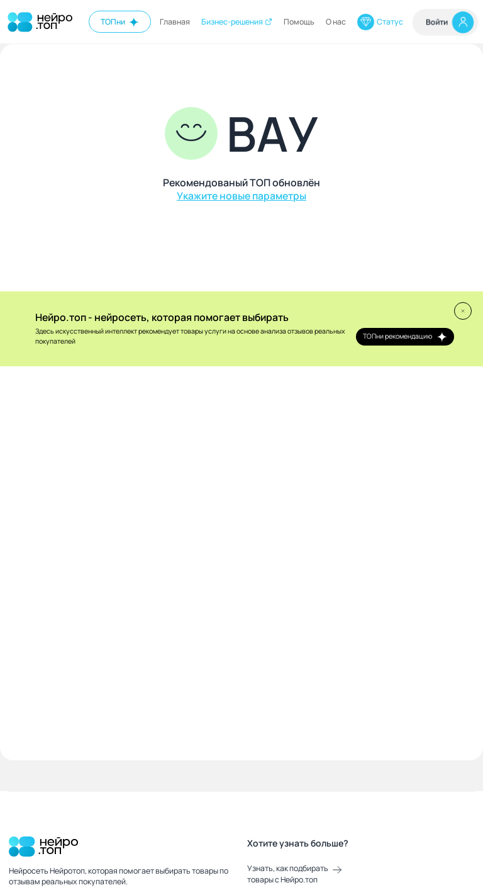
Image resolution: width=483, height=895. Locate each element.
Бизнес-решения (237, 21)
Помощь (299, 21)
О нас (336, 21)
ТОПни (120, 22)
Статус (380, 22)
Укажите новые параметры (241, 196)
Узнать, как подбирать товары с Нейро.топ (294, 874)
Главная (175, 21)
